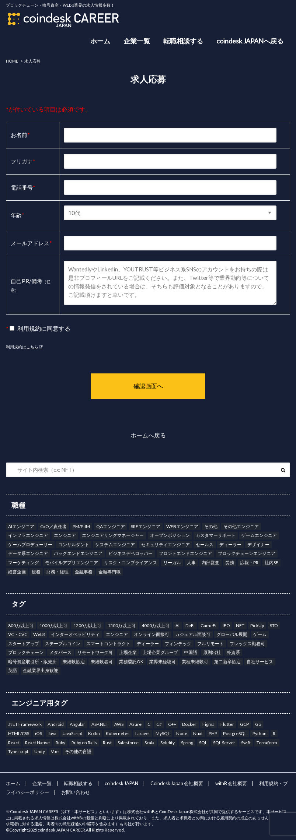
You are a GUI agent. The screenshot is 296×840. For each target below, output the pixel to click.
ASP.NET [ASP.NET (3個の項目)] (99, 724)
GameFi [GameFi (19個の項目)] (208, 625)
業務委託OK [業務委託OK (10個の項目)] (131, 661)
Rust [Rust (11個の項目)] (107, 742)
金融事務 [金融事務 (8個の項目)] (84, 571)
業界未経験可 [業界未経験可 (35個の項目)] (162, 661)
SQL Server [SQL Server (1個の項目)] (224, 742)
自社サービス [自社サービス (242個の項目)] (260, 661)
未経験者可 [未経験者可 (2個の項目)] (102, 661)
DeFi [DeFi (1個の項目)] (190, 625)
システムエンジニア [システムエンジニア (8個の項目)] (115, 544)
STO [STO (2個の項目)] (274, 625)
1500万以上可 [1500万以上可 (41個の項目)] (122, 625)
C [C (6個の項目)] (148, 724)
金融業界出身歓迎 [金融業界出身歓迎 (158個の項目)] (40, 670)
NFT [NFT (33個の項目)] (240, 625)
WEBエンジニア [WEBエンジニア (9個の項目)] (182, 526)
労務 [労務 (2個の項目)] (229, 562)
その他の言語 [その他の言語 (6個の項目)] (78, 751)
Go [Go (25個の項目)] (258, 724)
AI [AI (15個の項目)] (177, 625)
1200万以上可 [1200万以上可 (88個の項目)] (87, 625)
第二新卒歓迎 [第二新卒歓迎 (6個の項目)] (227, 661)
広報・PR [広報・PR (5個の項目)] (249, 562)
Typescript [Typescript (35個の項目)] (18, 751)
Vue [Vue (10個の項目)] (55, 751)
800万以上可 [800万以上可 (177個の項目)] (21, 625)
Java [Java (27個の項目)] (52, 733)
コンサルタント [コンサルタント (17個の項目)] (73, 544)
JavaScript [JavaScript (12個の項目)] (72, 733)
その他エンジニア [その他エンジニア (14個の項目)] (241, 526)
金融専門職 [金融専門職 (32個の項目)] (109, 571)
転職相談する (183, 41)
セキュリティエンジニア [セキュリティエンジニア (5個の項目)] (165, 544)
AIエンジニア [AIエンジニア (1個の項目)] (21, 526)
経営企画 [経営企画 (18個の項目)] (17, 571)
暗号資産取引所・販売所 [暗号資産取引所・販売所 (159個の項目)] (32, 661)
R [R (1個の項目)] (274, 733)
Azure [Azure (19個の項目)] (135, 724)
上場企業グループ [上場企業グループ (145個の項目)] (160, 652)
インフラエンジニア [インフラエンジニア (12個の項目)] (28, 535)
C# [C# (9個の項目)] (159, 724)
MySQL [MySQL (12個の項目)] (163, 733)
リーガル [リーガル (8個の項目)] (172, 562)
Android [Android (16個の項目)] (56, 724)
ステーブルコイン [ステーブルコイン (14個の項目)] (62, 643)
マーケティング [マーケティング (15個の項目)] (23, 562)
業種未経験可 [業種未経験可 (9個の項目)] (195, 661)
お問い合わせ (75, 792)
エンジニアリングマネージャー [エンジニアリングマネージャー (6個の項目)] (113, 535)
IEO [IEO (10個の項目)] (226, 625)
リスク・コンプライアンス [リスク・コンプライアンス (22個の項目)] (130, 562)
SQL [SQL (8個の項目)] (203, 742)
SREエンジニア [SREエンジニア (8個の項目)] (145, 526)
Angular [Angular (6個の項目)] (77, 724)
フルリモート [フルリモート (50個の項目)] (210, 643)
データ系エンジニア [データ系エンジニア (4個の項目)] (28, 553)
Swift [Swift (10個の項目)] (246, 742)
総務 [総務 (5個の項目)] (36, 571)
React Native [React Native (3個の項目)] (37, 742)
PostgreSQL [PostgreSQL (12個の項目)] (235, 733)
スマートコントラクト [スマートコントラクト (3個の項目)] (108, 643)
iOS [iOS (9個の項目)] (38, 733)
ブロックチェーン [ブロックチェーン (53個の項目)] (25, 652)
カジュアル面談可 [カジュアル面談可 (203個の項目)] (192, 634)
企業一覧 (136, 41)
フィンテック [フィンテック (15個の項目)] (178, 643)
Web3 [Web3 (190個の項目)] (39, 634)
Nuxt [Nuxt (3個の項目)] (198, 733)
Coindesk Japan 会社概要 (176, 783)
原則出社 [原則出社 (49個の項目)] (212, 652)
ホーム (100, 41)
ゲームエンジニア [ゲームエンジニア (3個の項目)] (259, 535)
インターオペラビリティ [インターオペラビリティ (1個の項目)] (75, 634)
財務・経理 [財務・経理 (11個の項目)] (57, 571)
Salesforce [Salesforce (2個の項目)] (128, 742)
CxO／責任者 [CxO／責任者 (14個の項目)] (53, 526)
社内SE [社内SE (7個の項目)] (271, 562)
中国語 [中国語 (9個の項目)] (190, 652)
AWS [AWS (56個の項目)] (118, 724)
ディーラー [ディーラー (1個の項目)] (230, 544)
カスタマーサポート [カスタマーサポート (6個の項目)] (216, 535)
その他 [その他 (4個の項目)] (210, 526)
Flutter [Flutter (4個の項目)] (227, 724)
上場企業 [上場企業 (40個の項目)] (128, 652)
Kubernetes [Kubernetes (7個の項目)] (117, 733)
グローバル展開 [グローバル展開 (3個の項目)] (231, 634)
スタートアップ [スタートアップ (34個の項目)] (23, 643)
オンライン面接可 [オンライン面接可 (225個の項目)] (151, 634)
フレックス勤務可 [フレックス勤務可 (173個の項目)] (247, 643)
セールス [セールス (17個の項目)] (204, 544)
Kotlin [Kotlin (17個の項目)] (94, 733)
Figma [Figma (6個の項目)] (208, 724)
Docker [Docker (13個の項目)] (189, 724)
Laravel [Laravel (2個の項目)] (142, 733)
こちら (32, 346)
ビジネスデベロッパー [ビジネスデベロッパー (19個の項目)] (130, 553)
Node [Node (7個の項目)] (181, 733)
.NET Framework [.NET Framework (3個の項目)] (25, 724)
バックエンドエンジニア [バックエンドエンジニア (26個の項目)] (78, 553)
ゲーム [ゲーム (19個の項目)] (260, 634)
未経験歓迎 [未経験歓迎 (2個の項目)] (74, 661)
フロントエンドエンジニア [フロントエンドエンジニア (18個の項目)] (185, 553)
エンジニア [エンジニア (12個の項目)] (117, 634)
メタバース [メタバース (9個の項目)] (60, 652)
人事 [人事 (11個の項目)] (191, 562)
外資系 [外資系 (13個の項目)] (233, 652)
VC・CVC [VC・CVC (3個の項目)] (17, 634)
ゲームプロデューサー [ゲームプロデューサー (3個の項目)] (30, 544)
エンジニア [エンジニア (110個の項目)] (65, 535)
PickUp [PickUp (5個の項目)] (257, 625)
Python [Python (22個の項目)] (260, 733)
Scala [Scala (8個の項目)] (149, 742)
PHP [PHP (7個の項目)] (213, 733)
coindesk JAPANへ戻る (249, 41)
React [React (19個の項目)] (13, 742)
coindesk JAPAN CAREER (61, 829)
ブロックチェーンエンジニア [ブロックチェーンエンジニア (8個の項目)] (246, 553)
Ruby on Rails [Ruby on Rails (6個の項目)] (84, 742)
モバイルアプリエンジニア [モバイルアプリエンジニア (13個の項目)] (71, 562)
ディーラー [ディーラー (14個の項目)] (148, 643)
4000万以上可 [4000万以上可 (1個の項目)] (156, 625)
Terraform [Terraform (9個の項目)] (267, 742)
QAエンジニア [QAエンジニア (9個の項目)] (110, 526)
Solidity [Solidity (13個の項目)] (167, 742)
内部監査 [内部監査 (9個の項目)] (210, 562)
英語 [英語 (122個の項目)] (12, 670)
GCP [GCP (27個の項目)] (244, 724)
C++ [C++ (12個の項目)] (172, 724)
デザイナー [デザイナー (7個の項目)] (258, 544)
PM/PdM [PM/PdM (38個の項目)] (81, 526)
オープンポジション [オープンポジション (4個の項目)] (170, 535)
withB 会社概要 (231, 783)
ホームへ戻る (148, 435)
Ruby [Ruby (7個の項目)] (60, 742)
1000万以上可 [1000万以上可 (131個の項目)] (53, 625)
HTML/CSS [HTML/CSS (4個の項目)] (18, 733)
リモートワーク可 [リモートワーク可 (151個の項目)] (95, 652)
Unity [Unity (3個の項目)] (39, 751)
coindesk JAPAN (121, 783)
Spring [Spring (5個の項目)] (187, 742)
